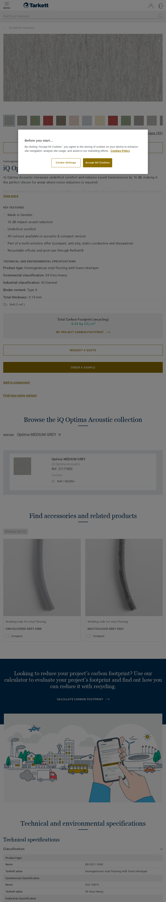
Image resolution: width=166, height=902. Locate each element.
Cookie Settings (66, 162)
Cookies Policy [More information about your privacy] (120, 150)
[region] (83, 152)
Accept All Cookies (97, 162)
